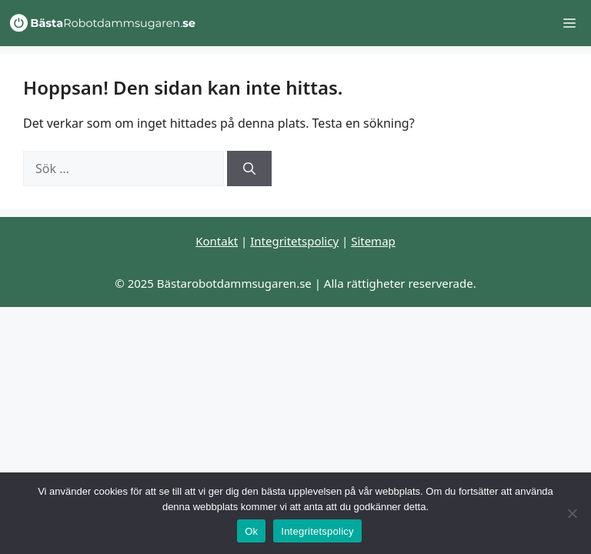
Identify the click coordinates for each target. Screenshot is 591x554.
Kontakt (216, 241)
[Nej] (571, 513)
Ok (251, 531)
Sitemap (373, 241)
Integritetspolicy (294, 241)
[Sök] (249, 168)
